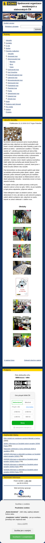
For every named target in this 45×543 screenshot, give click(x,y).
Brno (11, 64)
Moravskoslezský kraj (15, 80)
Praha (10, 91)
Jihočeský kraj (13, 56)
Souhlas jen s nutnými (22, 531)
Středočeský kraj (13, 93)
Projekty (9, 112)
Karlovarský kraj (13, 70)
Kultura (8, 109)
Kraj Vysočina (12, 72)
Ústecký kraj (12, 96)
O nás (8, 46)
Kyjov (12, 67)
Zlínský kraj (12, 99)
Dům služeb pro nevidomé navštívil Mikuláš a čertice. (22, 438)
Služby (8, 48)
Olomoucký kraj (13, 83)
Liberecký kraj (12, 77)
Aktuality (9, 40)
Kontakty (9, 43)
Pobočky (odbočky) (12, 51)
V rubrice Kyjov (9, 360)
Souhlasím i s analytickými (22, 537)
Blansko (12, 62)
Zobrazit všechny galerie (32, 360)
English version (9, 23)
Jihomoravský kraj (14, 59)
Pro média (9, 107)
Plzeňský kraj (12, 88)
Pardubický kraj (13, 85)
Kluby (8, 101)
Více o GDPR (22, 524)
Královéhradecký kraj (15, 75)
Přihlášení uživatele (11, 26)
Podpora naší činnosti (13, 104)
